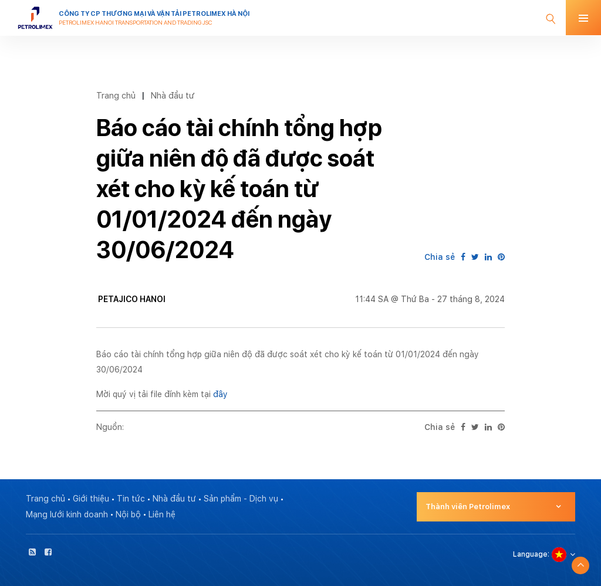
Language (530, 554)
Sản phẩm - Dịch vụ (241, 498)
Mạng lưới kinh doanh (67, 514)
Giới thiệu (91, 498)
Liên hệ (161, 514)
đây (220, 394)
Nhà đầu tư (172, 95)
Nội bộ (128, 514)
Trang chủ (116, 95)
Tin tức (131, 498)
